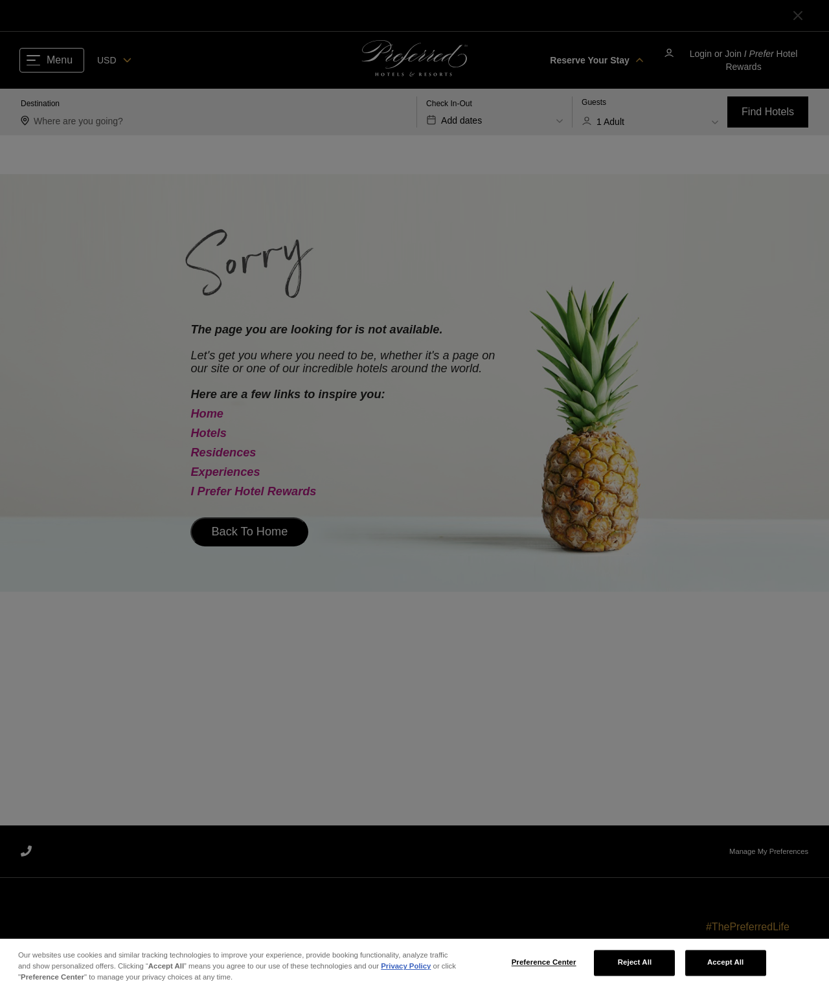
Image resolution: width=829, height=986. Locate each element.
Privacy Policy (406, 971)
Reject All (635, 967)
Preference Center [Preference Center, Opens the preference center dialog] (544, 967)
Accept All (725, 967)
